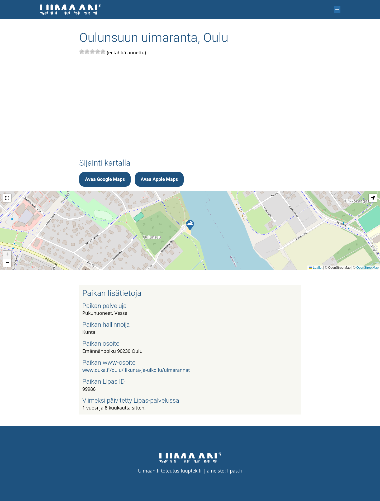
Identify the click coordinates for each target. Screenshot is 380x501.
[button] (190, 225)
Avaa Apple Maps (159, 179)
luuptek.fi (191, 471)
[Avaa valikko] (337, 9)
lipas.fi (234, 471)
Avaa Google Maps (105, 179)
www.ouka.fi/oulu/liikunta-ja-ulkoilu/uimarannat (136, 370)
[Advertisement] (190, 106)
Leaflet (315, 267)
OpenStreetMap (367, 267)
